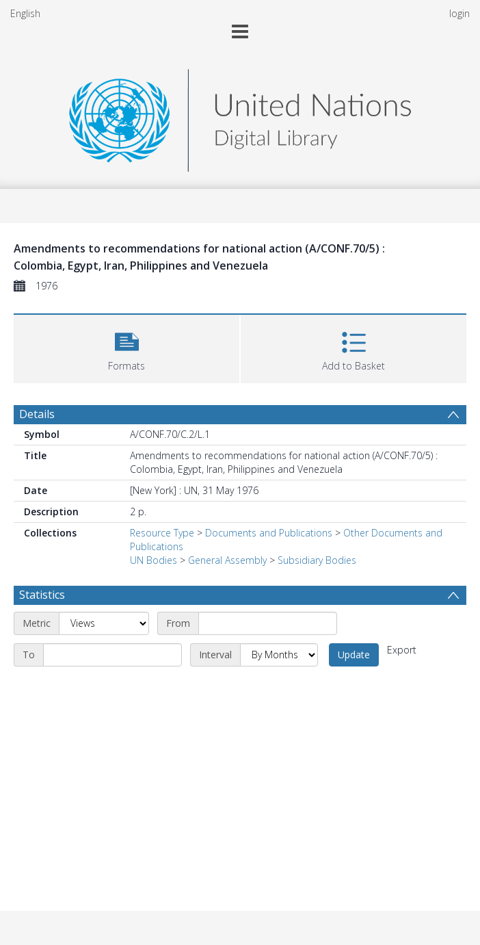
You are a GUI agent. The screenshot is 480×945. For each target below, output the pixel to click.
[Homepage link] (240, 117)
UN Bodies (153, 560)
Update (354, 654)
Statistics (42, 594)
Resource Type (162, 532)
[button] (126, 347)
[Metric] (104, 623)
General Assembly (227, 560)
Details (37, 414)
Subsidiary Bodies (317, 560)
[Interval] (279, 654)
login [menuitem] (459, 13)
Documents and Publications (268, 532)
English (25, 13)
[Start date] (267, 623)
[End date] (112, 654)
